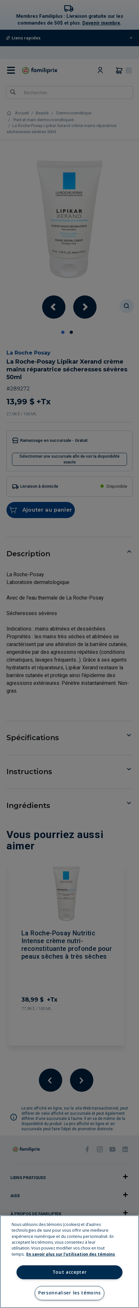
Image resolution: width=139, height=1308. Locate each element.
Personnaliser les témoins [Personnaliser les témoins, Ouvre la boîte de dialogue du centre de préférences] (69, 1293)
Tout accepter (69, 1272)
